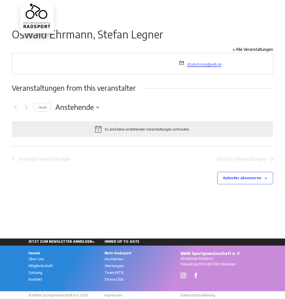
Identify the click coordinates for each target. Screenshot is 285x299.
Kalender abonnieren (242, 178)
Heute (42, 107)
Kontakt (35, 279)
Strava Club (114, 279)
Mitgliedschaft (41, 265)
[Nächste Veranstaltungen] (26, 107)
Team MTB (114, 272)
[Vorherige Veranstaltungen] (15, 107)
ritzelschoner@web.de (204, 64)
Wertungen (244, 8)
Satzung (35, 272)
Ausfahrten (213, 8)
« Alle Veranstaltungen (253, 49)
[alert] (142, 129)
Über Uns (36, 259)
